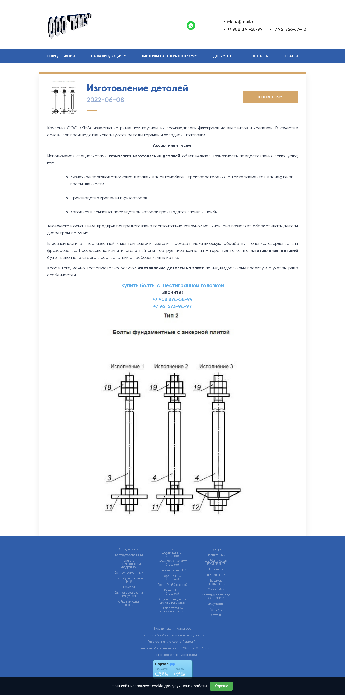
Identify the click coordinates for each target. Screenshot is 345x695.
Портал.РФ (189, 641)
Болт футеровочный (129, 555)
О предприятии (61, 56)
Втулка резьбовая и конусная (129, 594)
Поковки (129, 587)
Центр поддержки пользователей (172, 654)
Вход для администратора (172, 628)
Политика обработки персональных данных (172, 635)
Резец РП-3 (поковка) (172, 592)
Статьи (291, 56)
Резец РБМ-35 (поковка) (172, 577)
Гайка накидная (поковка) (128, 603)
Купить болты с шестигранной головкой (172, 285)
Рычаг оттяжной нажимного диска (172, 610)
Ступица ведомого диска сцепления (172, 601)
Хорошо (221, 686)
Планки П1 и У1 (216, 575)
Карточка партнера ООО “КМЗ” (169, 56)
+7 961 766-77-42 (289, 29)
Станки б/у (216, 589)
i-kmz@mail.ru (240, 21)
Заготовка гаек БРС (172, 570)
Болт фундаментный (129, 572)
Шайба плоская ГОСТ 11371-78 (216, 562)
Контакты (260, 56)
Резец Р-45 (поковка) (172, 584)
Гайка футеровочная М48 (129, 580)
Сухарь (216, 549)
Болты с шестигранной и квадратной (129, 564)
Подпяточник (216, 555)
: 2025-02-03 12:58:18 (195, 648)
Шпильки (216, 569)
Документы (223, 56)
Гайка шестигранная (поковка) (172, 553)
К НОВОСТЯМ (270, 97)
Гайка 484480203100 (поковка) (172, 563)
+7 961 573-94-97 (172, 306)
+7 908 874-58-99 (245, 29)
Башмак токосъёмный (216, 582)
